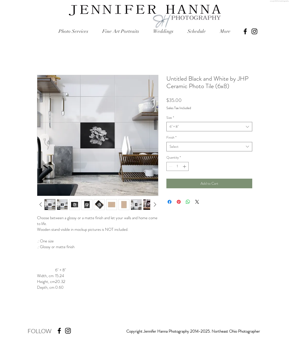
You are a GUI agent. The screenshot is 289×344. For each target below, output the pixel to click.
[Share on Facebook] (169, 202)
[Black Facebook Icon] (245, 31)
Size (170, 117)
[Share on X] (197, 202)
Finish (171, 137)
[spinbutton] (177, 166)
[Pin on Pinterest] (179, 202)
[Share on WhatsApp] (188, 202)
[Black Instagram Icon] (254, 31)
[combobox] (209, 126)
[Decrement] (170, 166)
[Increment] (185, 166)
